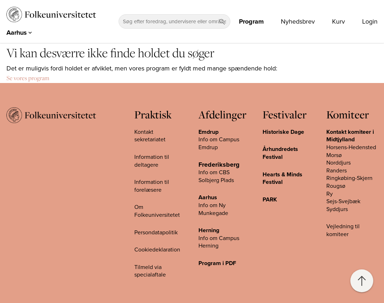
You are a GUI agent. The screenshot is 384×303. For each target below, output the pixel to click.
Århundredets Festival (280, 153)
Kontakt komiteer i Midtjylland (350, 135)
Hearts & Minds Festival (282, 178)
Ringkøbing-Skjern (349, 178)
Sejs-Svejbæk (343, 201)
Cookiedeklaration (157, 249)
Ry (329, 193)
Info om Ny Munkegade (213, 209)
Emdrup (208, 132)
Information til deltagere (151, 160)
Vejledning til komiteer (343, 230)
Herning (208, 230)
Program (251, 21)
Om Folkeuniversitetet (157, 211)
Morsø (334, 154)
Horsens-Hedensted (351, 147)
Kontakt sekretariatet (149, 135)
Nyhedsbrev (298, 21)
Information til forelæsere (151, 186)
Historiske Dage (283, 132)
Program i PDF (217, 263)
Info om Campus (218, 237)
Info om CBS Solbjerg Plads (216, 176)
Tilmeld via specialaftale (150, 270)
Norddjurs (338, 162)
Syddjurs (337, 208)
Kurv (338, 21)
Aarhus (207, 197)
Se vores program (27, 78)
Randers (336, 170)
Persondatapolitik (156, 232)
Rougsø (335, 186)
